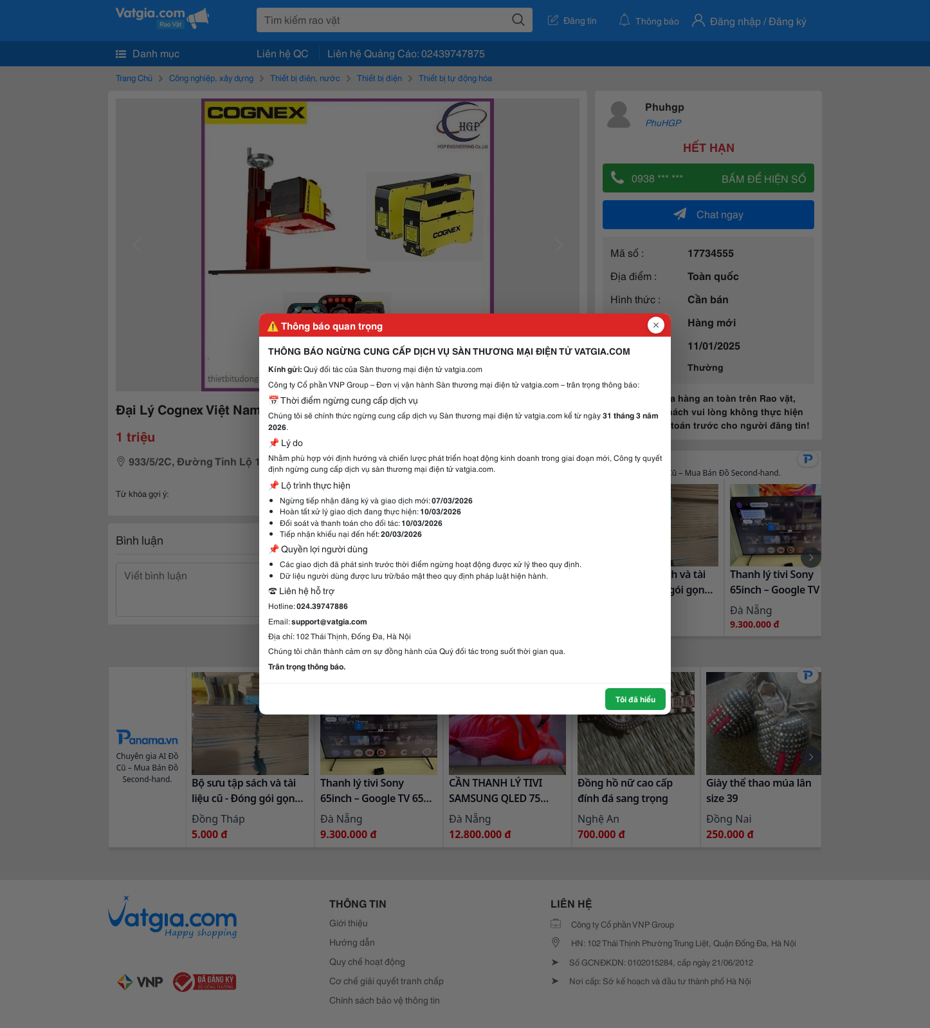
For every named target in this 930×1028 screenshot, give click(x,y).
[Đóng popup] (656, 325)
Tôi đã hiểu (635, 698)
